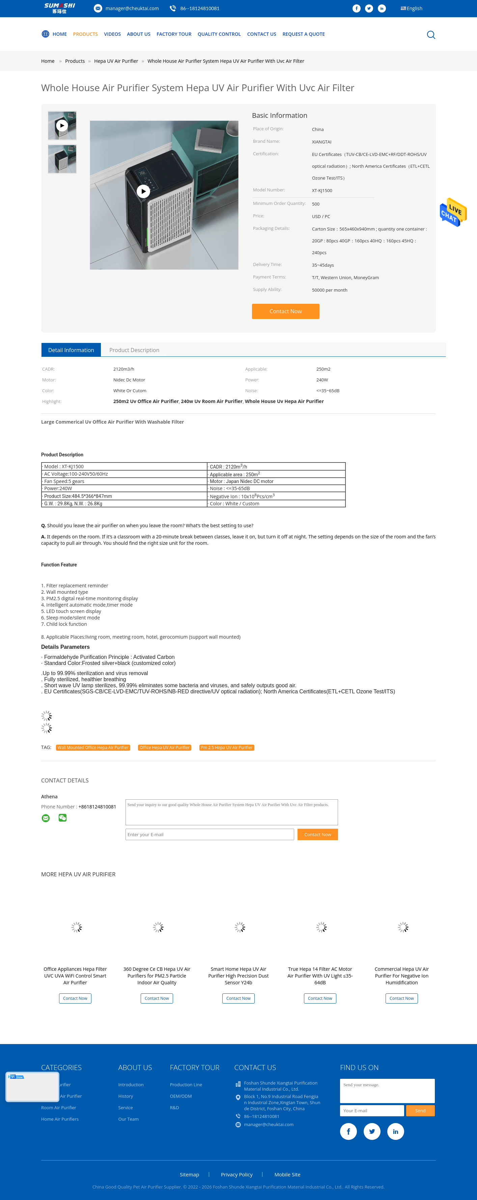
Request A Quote (305, 34)
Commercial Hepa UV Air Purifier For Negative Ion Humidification (402, 976)
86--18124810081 (200, 8)
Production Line (186, 1085)
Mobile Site (287, 1174)
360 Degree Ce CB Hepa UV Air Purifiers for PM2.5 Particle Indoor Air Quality (157, 976)
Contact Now (286, 311)
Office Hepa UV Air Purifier (165, 747)
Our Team (128, 1119)
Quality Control (220, 34)
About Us (139, 34)
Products (85, 34)
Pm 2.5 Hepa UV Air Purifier (227, 747)
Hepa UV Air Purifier (61, 1096)
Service (125, 1107)
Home (54, 34)
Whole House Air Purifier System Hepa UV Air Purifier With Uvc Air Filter (226, 61)
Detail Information (71, 350)
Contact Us (263, 34)
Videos (112, 34)
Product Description (134, 350)
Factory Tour (174, 34)
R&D (174, 1107)
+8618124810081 (97, 806)
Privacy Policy (237, 1174)
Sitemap (189, 1174)
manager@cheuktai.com (132, 8)
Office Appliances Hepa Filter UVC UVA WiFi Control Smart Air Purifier (75, 976)
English (414, 8)
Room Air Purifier (58, 1107)
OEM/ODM (181, 1096)
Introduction (131, 1085)
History (125, 1096)
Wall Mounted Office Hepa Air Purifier (93, 747)
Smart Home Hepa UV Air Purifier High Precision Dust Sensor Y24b (238, 976)
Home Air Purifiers (60, 1119)
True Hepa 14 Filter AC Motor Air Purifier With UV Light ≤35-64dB (320, 976)
